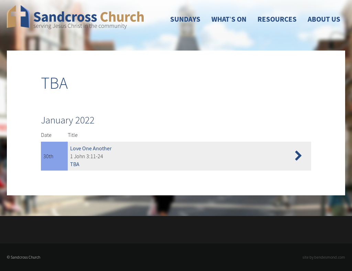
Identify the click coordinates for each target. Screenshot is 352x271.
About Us (324, 19)
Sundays (185, 19)
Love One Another (91, 148)
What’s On (228, 19)
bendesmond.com (329, 257)
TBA (74, 164)
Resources (277, 19)
